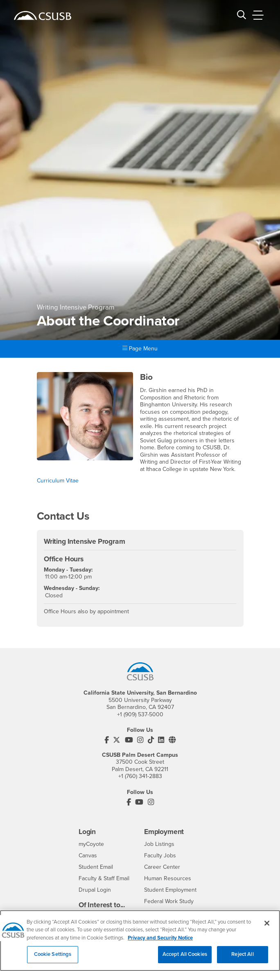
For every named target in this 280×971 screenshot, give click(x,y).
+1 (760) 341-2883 (140, 776)
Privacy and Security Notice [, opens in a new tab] (160, 946)
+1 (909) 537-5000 (140, 714)
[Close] (267, 932)
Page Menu (140, 348)
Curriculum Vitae (58, 480)
